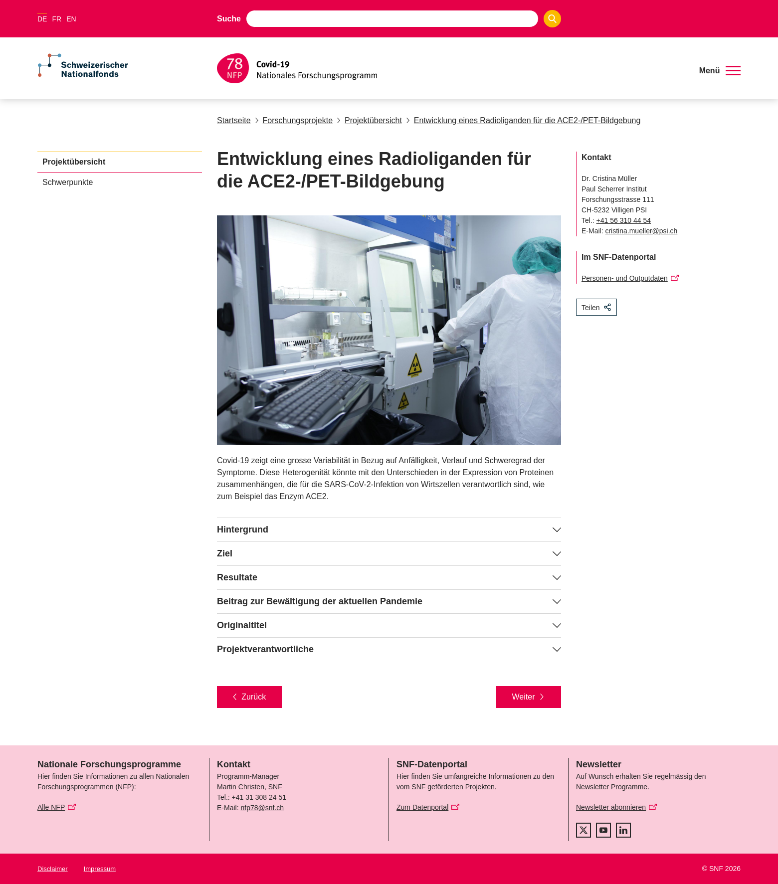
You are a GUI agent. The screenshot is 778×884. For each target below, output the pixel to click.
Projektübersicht (369, 120)
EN (71, 19)
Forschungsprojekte (294, 120)
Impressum (100, 869)
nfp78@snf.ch (262, 808)
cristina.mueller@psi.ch (641, 231)
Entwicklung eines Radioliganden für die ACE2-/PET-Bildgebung (523, 120)
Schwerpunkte (67, 182)
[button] (720, 70)
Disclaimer (52, 869)
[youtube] (603, 830)
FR (56, 19)
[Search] (552, 18)
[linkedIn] (623, 830)
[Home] (451, 68)
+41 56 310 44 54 (623, 220)
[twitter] (583, 830)
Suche (229, 18)
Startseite (234, 120)
